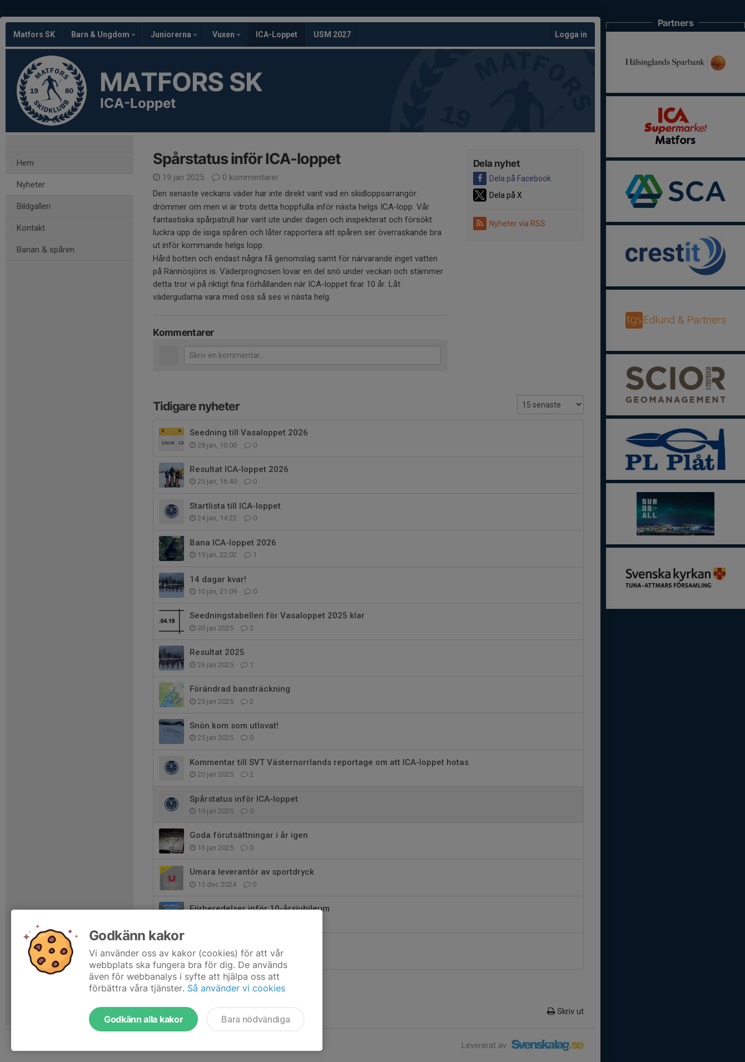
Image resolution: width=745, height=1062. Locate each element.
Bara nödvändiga (255, 1019)
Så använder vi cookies (236, 988)
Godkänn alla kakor (143, 1019)
